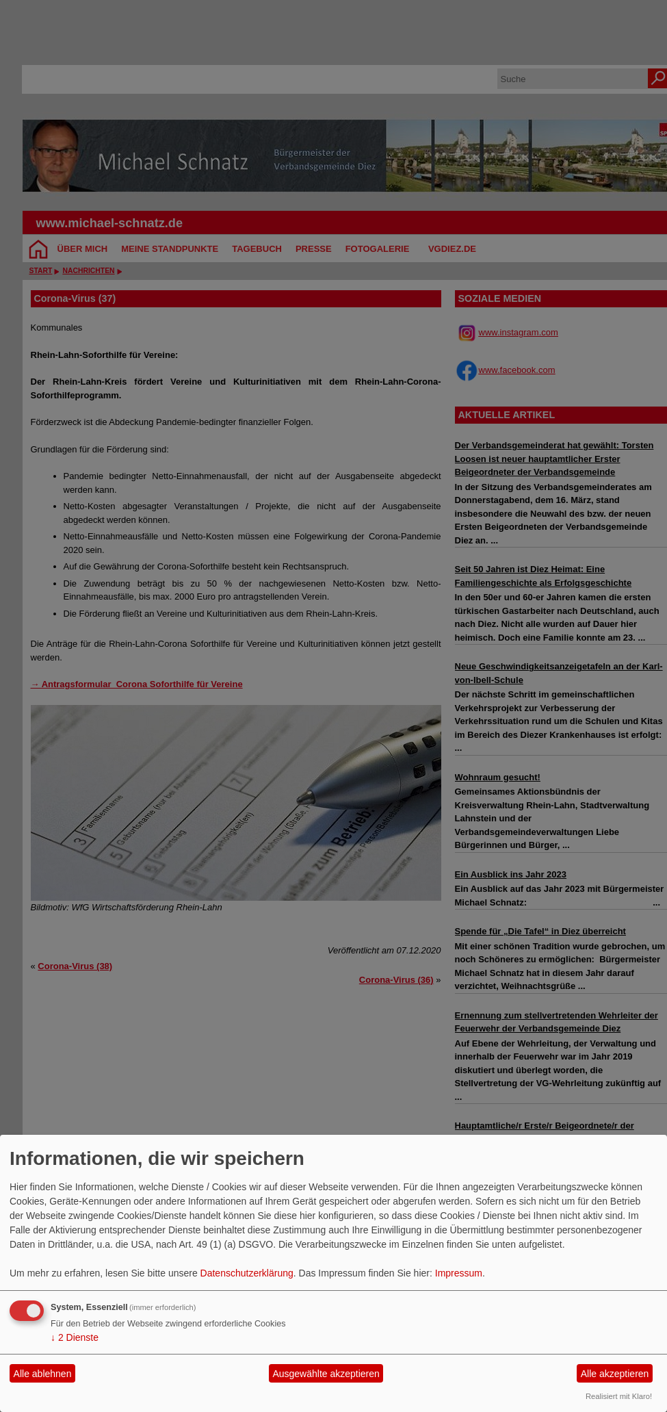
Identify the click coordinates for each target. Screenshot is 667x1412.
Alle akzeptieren (615, 1373)
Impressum (458, 1273)
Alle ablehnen (43, 1373)
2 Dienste (75, 1337)
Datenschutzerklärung (246, 1273)
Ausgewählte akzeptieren (325, 1373)
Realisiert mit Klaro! (619, 1396)
